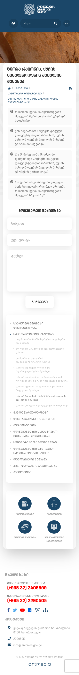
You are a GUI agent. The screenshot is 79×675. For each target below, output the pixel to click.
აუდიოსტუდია (24, 425)
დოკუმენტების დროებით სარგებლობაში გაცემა (33, 451)
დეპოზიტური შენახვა (30, 459)
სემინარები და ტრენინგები (35, 442)
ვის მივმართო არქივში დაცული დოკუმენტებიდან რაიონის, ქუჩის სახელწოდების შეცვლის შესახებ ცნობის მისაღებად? (39, 137)
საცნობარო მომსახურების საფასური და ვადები (40, 341)
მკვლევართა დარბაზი (30, 412)
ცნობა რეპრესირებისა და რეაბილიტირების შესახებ (33, 369)
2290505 (19, 638)
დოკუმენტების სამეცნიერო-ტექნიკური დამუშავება (35, 434)
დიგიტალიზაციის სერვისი (34, 419)
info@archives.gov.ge (27, 645)
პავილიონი (22, 472)
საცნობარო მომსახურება (25, 93)
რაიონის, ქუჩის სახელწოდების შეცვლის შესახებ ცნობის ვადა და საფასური (40, 116)
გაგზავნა (40, 302)
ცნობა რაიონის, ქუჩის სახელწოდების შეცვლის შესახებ (33, 100)
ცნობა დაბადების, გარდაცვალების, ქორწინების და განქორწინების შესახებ (42, 379)
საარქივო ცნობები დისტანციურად (28, 326)
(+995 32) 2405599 (27, 588)
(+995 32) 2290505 (27, 600)
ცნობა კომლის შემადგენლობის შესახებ (42, 405)
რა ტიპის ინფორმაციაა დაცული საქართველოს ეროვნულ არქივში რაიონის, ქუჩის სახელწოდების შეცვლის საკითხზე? (40, 189)
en (66, 23)
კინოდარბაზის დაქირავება (35, 466)
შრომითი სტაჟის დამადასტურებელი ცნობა (40, 350)
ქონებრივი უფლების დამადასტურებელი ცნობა (33, 360)
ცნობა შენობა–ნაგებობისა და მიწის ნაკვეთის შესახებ (39, 388)
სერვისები (21, 88)
